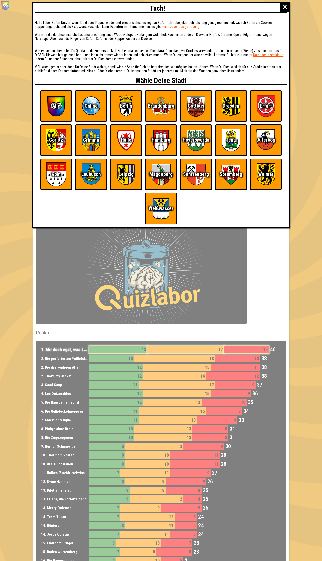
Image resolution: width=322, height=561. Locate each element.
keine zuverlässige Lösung (180, 27)
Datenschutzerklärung (268, 55)
